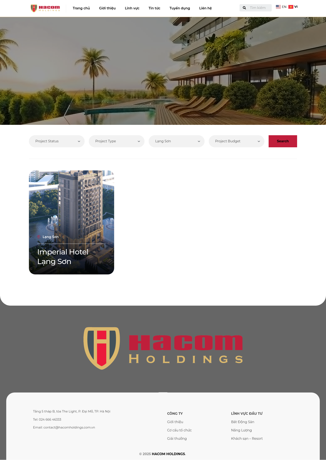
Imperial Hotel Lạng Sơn (62, 256)
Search (283, 141)
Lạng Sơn (51, 237)
